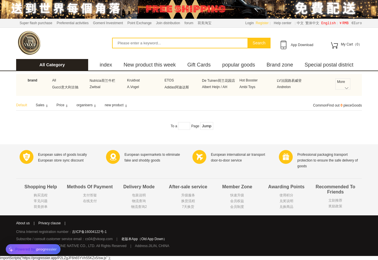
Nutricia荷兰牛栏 (102, 81)
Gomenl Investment (108, 23)
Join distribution (168, 23)
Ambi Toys (247, 87)
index (106, 65)
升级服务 (188, 195)
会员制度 (237, 207)
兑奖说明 (286, 201)
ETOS (169, 80)
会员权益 (237, 201)
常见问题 (41, 201)
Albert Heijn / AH (214, 87)
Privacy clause (49, 223)
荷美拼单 (41, 207)
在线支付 (90, 201)
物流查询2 (139, 207)
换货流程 (188, 201)
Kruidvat (133, 80)
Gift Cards (199, 65)
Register (262, 23)
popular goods (238, 65)
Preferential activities (73, 23)
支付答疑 (90, 195)
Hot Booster (248, 80)
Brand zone (280, 65)
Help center (282, 23)
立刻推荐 (335, 200)
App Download (302, 45)
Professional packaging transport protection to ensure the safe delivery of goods (327, 160)
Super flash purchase (36, 23)
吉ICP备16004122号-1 (89, 232)
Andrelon (284, 87)
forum (188, 23)
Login (249, 23)
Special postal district (329, 65)
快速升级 (237, 195)
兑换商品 (286, 207)
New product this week (150, 65)
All (54, 80)
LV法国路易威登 (289, 81)
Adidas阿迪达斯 (177, 87)
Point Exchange (139, 23)
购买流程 (41, 195)
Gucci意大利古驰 (65, 87)
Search (259, 43)
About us (23, 223)
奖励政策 (335, 206)
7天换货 (188, 207)
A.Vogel (133, 87)
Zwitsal (95, 87)
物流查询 (139, 201)
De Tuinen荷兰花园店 (218, 81)
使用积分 (286, 195)
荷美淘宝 (204, 23)
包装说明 (139, 195)
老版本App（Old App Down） (144, 239)
